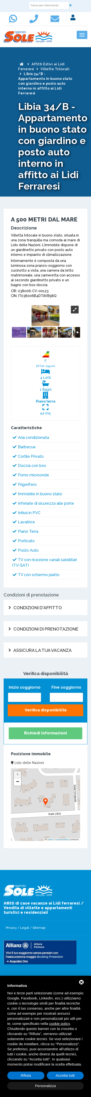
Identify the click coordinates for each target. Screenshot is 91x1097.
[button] (45, 802)
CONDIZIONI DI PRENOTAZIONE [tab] (45, 629)
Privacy (11, 927)
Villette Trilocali (55, 69)
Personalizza (45, 1086)
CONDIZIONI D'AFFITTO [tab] (37, 607)
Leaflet (49, 839)
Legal (24, 927)
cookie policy (59, 1023)
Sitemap (39, 927)
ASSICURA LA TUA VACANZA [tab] (42, 650)
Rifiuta (26, 1075)
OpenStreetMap (62, 839)
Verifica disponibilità (45, 710)
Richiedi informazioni (45, 733)
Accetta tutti (65, 1075)
